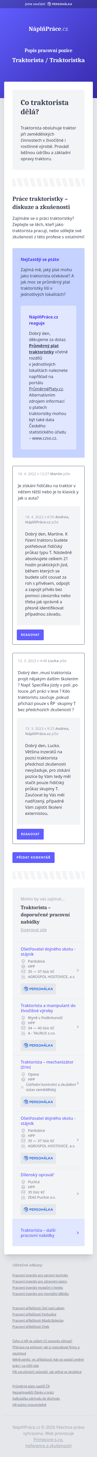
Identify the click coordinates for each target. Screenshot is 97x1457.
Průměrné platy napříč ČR (31, 1386)
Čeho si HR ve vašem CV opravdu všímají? (42, 1341)
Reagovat (30, 635)
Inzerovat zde (34, 930)
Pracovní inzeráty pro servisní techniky (40, 1275)
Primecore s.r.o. (49, 1439)
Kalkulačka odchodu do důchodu (36, 1398)
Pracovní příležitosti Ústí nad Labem (38, 1308)
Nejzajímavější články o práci (33, 1392)
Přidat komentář (33, 857)
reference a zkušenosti (48, 1446)
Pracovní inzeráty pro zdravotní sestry (39, 1281)
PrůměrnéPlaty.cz (46, 389)
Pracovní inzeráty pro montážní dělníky (40, 1294)
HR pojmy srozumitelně (29, 1405)
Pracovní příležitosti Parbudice (34, 1314)
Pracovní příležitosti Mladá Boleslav (38, 1320)
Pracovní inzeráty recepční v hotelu (37, 1287)
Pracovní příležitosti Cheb (30, 1326)
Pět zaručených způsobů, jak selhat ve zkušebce (47, 1372)
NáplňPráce (48, 28)
